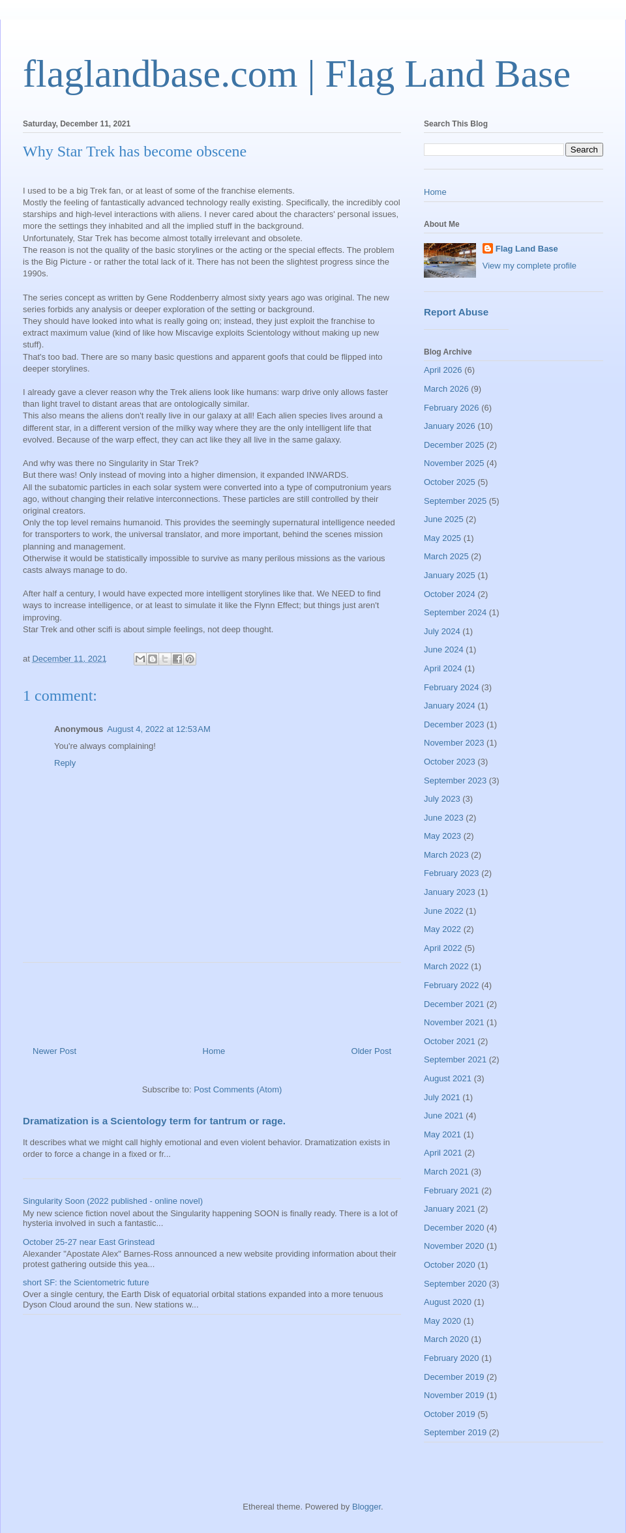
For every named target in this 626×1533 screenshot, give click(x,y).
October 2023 (449, 761)
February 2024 (451, 687)
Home (214, 1051)
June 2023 (444, 818)
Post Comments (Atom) (238, 1089)
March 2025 (446, 556)
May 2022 (442, 929)
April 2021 (443, 1153)
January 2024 (449, 705)
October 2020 (449, 1265)
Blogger (366, 1506)
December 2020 (454, 1228)
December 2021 (454, 1004)
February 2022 (451, 985)
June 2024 (444, 649)
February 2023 (451, 873)
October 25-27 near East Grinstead (89, 1242)
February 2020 (451, 1358)
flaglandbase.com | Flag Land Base (297, 73)
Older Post (371, 1051)
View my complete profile (529, 265)
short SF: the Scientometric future (86, 1282)
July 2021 (442, 1097)
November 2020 (454, 1246)
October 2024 (449, 594)
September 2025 (455, 501)
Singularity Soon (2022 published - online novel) (113, 1201)
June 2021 (444, 1115)
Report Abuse (456, 311)
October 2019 (449, 1414)
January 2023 (449, 892)
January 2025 (449, 575)
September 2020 (455, 1284)
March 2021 (446, 1171)
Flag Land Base (527, 249)
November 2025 (454, 463)
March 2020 (446, 1339)
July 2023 (442, 799)
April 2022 (443, 948)
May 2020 (442, 1321)
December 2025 (454, 445)
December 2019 (454, 1377)
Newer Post (54, 1051)
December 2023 (454, 724)
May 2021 (442, 1134)
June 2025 (444, 519)
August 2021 (447, 1078)
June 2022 (444, 911)
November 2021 (454, 1022)
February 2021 (451, 1190)
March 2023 (446, 855)
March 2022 (446, 966)
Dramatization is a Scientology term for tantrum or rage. (154, 1120)
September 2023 (455, 780)
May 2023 (442, 836)
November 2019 (454, 1395)
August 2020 (447, 1302)
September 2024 (455, 612)
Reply (65, 763)
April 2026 (443, 370)
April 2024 (443, 668)
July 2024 (442, 631)
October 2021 (449, 1041)
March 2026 (446, 389)
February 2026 (451, 408)
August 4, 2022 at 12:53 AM (159, 729)
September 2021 (455, 1059)
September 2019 (455, 1432)
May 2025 (442, 538)
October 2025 (449, 482)
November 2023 (454, 743)
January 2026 (449, 426)
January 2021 (449, 1209)
